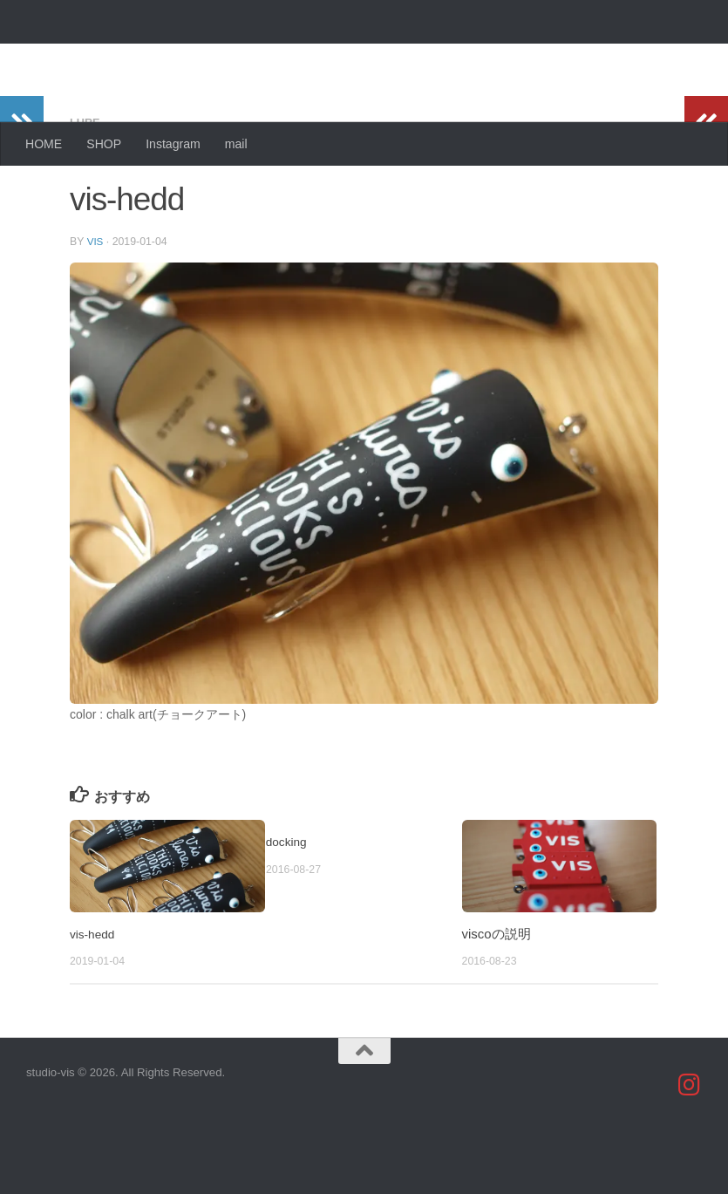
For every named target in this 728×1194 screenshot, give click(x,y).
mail (236, 144)
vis (96, 310)
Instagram (173, 144)
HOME (43, 144)
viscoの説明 (496, 1001)
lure (86, 192)
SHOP (103, 144)
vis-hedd (94, 1001)
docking (288, 909)
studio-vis (100, 57)
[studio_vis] (689, 1153)
